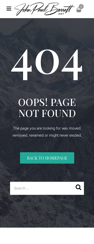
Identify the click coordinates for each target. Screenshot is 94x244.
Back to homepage (47, 158)
